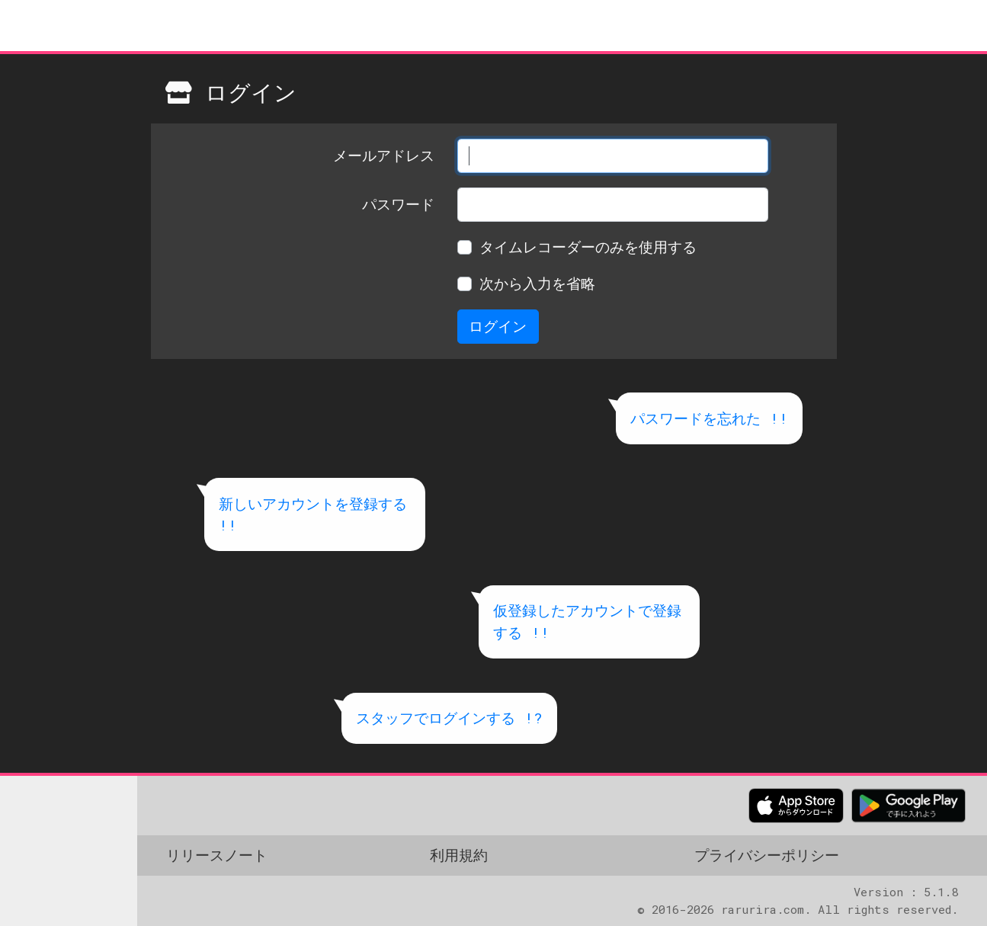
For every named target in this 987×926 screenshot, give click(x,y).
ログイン (498, 325)
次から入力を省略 (537, 283)
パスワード (398, 203)
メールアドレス (383, 155)
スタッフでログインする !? (449, 717)
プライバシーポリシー (766, 854)
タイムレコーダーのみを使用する (588, 246)
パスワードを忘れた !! (709, 418)
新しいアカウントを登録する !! (313, 514)
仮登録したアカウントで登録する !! (587, 621)
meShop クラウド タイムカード (95, 26)
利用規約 (459, 854)
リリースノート (217, 854)
